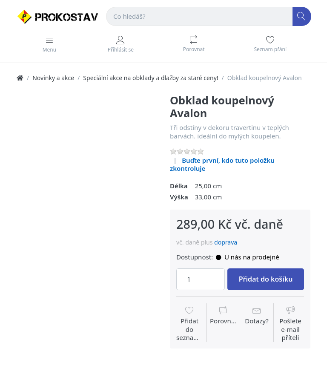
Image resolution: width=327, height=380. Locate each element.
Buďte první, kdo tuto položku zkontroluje (222, 164)
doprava (225, 242)
